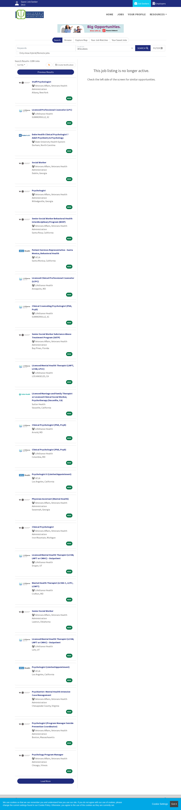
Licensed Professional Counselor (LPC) (52, 109)
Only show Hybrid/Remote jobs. (34, 53)
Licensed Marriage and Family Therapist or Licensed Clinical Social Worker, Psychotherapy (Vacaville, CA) (52, 397)
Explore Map (81, 40)
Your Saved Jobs (119, 40)
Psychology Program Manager (47, 754)
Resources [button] (157, 14)
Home (109, 14)
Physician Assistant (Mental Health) (50, 498)
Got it (174, 804)
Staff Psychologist (41, 81)
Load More (46, 781)
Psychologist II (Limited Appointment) (51, 474)
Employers (159, 3)
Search (57, 40)
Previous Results (46, 72)
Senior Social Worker (42, 611)
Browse (68, 40)
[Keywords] (46, 48)
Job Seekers (141, 3)
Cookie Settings (160, 804)
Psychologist (39, 190)
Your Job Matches (99, 40)
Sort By (20, 65)
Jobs (120, 14)
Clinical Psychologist (43, 526)
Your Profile (137, 14)
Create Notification (64, 65)
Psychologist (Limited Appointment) (51, 667)
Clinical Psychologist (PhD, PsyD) (49, 424)
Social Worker (39, 162)
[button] (158, 48)
